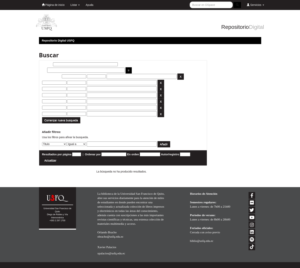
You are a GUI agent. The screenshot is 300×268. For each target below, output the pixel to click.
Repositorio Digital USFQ (58, 40)
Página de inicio (53, 4)
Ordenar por (93, 154)
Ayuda (89, 4)
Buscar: (47, 64)
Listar (75, 4)
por (44, 70)
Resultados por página (57, 154)
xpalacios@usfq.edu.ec (111, 253)
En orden (133, 154)
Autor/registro (170, 154)
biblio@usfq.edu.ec (201, 240)
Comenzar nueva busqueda (61, 120)
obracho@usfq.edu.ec (110, 236)
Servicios (255, 4)
